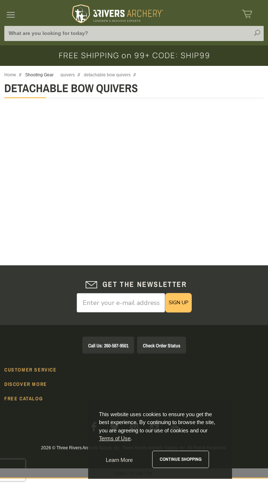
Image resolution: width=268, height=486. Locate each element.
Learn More (119, 460)
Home (10, 74)
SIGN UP (178, 302)
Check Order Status (161, 345)
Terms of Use (115, 438)
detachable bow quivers (107, 74)
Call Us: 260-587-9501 (108, 345)
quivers (67, 74)
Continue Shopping (180, 459)
